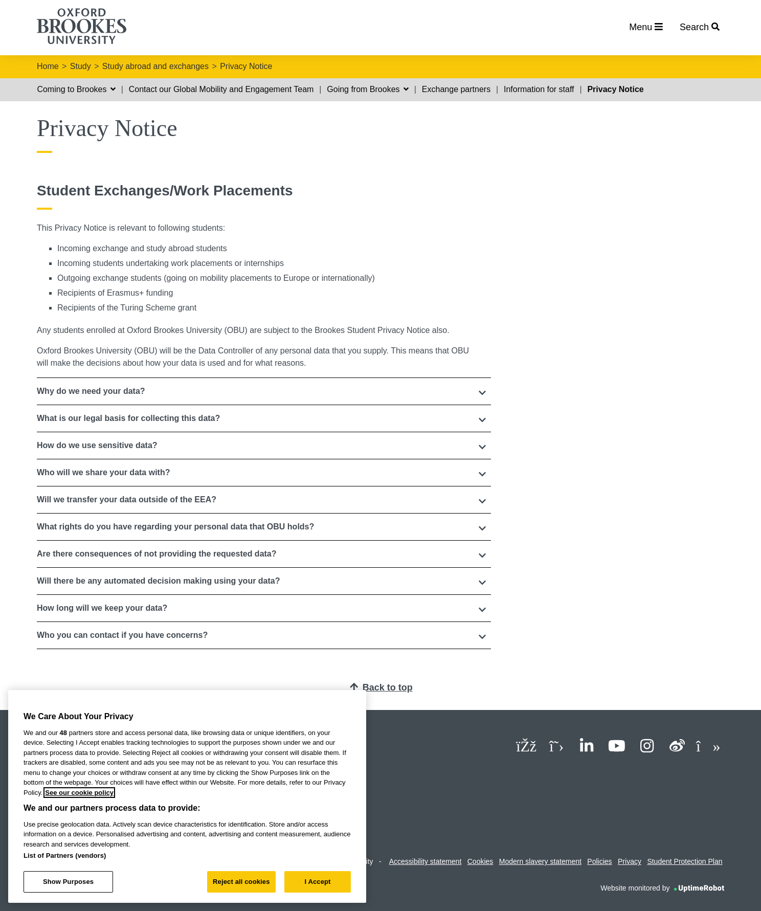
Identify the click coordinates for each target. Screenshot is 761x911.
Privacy (629, 861)
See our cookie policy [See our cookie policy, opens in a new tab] (79, 792)
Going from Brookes (368, 89)
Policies (599, 861)
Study (80, 66)
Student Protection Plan (684, 861)
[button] (264, 391)
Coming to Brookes (76, 89)
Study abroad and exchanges (155, 66)
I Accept (317, 881)
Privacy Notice (246, 66)
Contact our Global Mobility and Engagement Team (221, 89)
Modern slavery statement (540, 861)
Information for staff (539, 89)
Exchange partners (456, 89)
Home (48, 66)
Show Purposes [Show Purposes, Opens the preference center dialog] (68, 881)
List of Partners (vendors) (65, 855)
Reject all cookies (241, 881)
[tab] (264, 391)
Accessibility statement (425, 861)
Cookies (480, 861)
